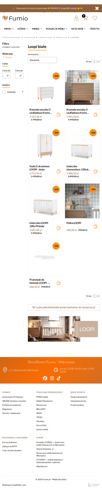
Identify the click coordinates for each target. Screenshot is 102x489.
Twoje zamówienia (79, 397)
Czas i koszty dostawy (12, 450)
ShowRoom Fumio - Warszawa (51, 362)
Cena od (6, 70)
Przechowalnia (77, 405)
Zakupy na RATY (9, 446)
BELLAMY (41, 409)
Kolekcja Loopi (61, 37)
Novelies (40, 421)
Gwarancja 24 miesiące (12, 397)
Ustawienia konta (78, 401)
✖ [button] (97, 8)
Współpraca (41, 466)
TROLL (39, 417)
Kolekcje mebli (29, 37)
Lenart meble (42, 429)
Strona (88, 61)
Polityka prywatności (11, 405)
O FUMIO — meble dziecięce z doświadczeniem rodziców (49, 460)
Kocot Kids (41, 425)
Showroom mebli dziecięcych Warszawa (49, 454)
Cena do (19, 70)
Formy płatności (9, 442)
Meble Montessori (44, 401)
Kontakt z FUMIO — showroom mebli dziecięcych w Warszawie (50, 443)
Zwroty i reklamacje (11, 413)
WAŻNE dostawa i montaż (14, 401)
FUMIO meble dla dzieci (11, 37)
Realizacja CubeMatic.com (14, 485)
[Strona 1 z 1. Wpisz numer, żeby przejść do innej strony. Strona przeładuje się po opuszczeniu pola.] (94, 61)
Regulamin (7, 409)
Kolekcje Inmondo (45, 37)
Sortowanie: (33, 54)
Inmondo (11, 92)
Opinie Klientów (44, 449)
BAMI (39, 413)
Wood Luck (41, 405)
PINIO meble (42, 397)
